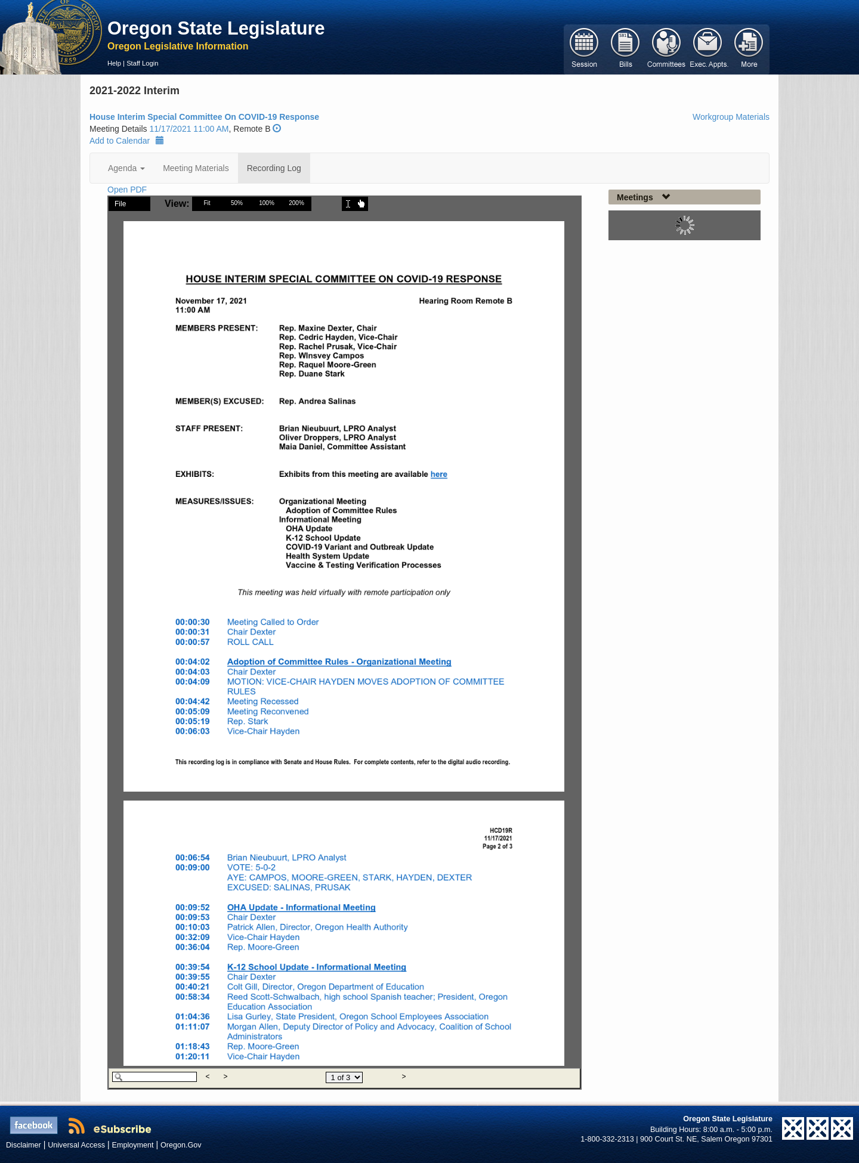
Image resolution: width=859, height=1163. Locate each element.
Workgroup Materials (731, 117)
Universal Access (76, 1145)
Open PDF (127, 189)
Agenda (126, 168)
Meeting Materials (196, 168)
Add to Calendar (126, 140)
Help (114, 63)
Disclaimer (23, 1145)
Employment (133, 1145)
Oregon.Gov (181, 1145)
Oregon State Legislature (216, 28)
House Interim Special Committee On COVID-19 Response (204, 117)
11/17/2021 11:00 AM (188, 129)
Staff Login (142, 63)
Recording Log (274, 168)
